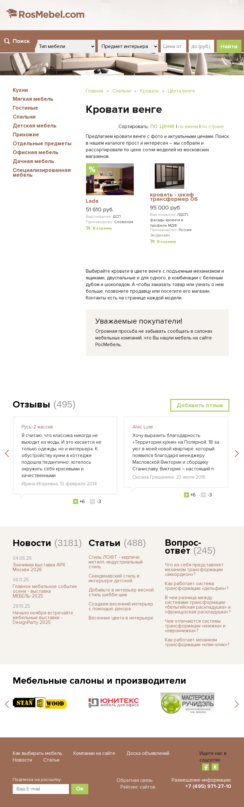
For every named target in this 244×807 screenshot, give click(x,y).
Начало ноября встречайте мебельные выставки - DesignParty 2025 (43, 617)
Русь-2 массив (37, 427)
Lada (92, 201)
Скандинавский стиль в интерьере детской (114, 578)
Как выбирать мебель (37, 753)
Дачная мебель (33, 161)
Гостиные (25, 108)
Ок (80, 788)
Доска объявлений (147, 753)
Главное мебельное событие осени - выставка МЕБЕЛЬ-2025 (45, 591)
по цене (162, 126)
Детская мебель (35, 125)
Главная (94, 91)
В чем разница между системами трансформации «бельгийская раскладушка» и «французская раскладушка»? (198, 605)
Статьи (104, 543)
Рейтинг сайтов (137, 787)
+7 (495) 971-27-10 (208, 786)
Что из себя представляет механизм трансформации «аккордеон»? (194, 569)
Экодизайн (160, 235)
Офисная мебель (35, 152)
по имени (188, 126)
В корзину (102, 228)
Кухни (20, 90)
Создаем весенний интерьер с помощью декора (121, 606)
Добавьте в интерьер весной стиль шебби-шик (121, 592)
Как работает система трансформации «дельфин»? (196, 586)
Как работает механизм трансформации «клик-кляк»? (197, 642)
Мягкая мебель (33, 99)
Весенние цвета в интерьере (121, 618)
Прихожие (26, 134)
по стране (213, 126)
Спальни (24, 116)
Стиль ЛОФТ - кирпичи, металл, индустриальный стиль (116, 562)
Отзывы (31, 404)
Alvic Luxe (142, 427)
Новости (32, 543)
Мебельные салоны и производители (99, 681)
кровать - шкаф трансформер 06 (174, 197)
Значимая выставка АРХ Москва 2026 (39, 567)
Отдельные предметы (42, 143)
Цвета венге (181, 91)
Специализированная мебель (42, 172)
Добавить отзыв (200, 405)
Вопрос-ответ (183, 547)
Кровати (149, 91)
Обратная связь (135, 780)
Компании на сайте (94, 753)
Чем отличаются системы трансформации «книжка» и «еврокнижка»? (195, 625)
